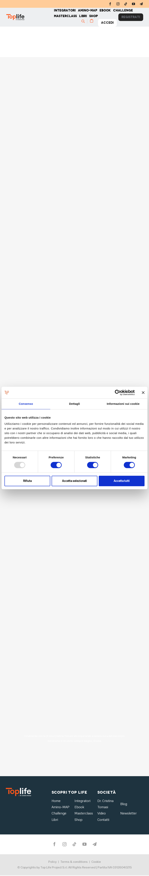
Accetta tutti (122, 481)
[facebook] (110, 4)
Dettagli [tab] (74, 403)
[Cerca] (84, 21)
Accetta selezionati (74, 481)
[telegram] (141, 4)
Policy (52, 862)
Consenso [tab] (26, 403)
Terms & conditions (74, 862)
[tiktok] (126, 4)
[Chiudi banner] (143, 392)
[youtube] (133, 4)
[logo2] (18, 789)
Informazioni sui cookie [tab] (123, 403)
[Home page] (30, 17)
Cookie (96, 862)
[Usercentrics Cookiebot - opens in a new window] (118, 392)
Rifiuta (27, 481)
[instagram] (118, 4)
